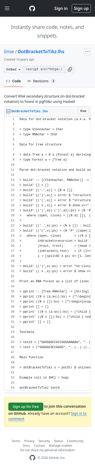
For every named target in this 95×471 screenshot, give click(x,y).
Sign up (81, 8)
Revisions (41, 81)
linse (9, 51)
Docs (26, 445)
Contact (39, 445)
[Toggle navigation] (7, 8)
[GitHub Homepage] (32, 458)
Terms (15, 441)
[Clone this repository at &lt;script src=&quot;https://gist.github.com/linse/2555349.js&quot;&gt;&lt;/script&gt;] (44, 69)
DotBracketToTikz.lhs (41, 51)
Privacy (29, 441)
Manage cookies (60, 445)
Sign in (61, 8)
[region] (47, 254)
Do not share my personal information (47, 450)
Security (44, 441)
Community (75, 441)
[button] (70, 69)
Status (58, 441)
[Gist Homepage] (32, 8)
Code (13, 81)
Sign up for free (26, 406)
